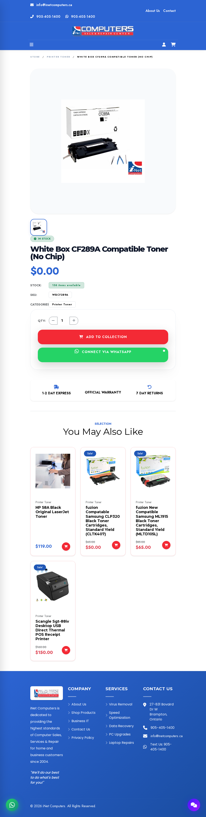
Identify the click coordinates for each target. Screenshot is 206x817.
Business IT (78, 721)
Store (35, 56)
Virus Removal (119, 704)
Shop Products (81, 712)
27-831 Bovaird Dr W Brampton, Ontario (162, 712)
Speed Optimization (118, 715)
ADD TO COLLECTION (103, 336)
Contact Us (79, 729)
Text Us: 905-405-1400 (161, 747)
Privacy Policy (81, 737)
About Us (153, 10)
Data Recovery (120, 726)
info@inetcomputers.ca (54, 5)
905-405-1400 (48, 16)
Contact (169, 10)
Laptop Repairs (120, 742)
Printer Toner (58, 56)
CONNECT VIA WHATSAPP (120, 351)
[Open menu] (31, 45)
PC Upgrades (118, 734)
